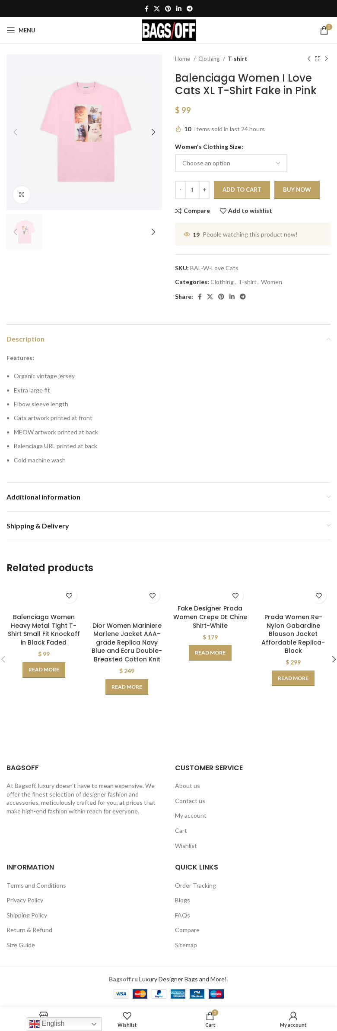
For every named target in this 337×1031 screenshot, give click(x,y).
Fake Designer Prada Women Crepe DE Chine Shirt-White (210, 616)
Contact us (190, 800)
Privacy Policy (24, 900)
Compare (187, 929)
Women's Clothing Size (208, 146)
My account (191, 815)
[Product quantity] (192, 190)
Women (271, 281)
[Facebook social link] (146, 8)
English (46, 1024)
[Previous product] (309, 59)
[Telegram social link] (189, 8)
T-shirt (237, 58)
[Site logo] (169, 29)
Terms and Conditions (36, 885)
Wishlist (186, 845)
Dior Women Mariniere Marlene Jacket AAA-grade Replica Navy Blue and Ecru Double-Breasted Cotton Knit (127, 642)
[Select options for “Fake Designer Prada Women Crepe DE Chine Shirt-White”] (210, 653)
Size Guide (20, 945)
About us (187, 785)
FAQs (182, 915)
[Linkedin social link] (179, 8)
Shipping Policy (26, 915)
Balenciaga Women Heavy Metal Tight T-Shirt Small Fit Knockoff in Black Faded (44, 630)
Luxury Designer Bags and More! (183, 979)
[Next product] (326, 59)
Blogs (182, 900)
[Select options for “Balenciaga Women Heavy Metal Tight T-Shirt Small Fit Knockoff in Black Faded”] (43, 670)
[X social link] (156, 8)
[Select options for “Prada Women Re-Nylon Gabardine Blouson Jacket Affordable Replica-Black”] (293, 678)
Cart (181, 830)
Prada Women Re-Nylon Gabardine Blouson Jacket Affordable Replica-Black (293, 634)
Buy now (297, 189)
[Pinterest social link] (168, 8)
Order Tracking (195, 885)
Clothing (209, 58)
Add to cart (242, 189)
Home (183, 58)
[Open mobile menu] (21, 30)
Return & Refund (29, 929)
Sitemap (186, 945)
